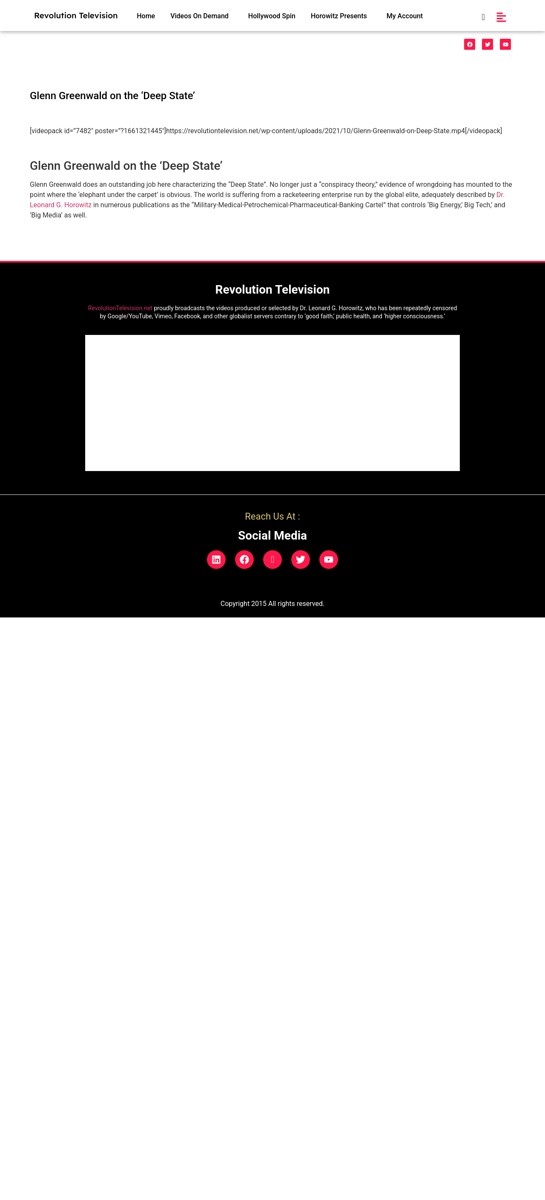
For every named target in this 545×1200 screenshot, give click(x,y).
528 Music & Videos (66, 45)
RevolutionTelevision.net (120, 308)
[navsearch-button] (478, 17)
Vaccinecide (160, 45)
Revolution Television (76, 15)
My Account (405, 16)
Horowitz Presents (339, 16)
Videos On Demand (199, 16)
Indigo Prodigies (254, 45)
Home (146, 16)
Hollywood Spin (271, 16)
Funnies (119, 45)
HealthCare (207, 45)
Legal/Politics (305, 45)
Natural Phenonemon (368, 45)
